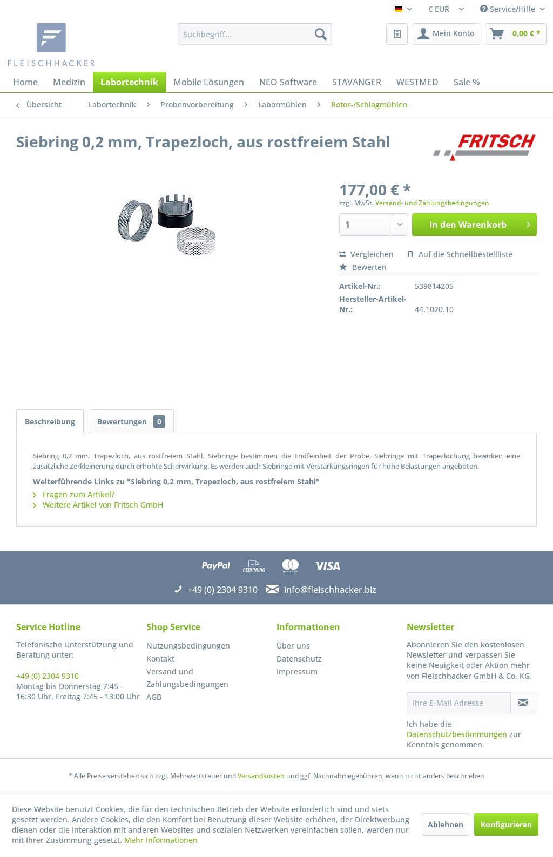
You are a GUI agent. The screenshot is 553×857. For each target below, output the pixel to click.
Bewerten (363, 267)
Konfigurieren (506, 824)
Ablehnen (445, 824)
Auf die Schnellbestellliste (459, 254)
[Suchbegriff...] (255, 34)
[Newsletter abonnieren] (523, 702)
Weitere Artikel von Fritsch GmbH (98, 505)
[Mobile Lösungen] (209, 82)
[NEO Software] (288, 82)
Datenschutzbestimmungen (457, 734)
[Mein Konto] (446, 34)
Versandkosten (261, 775)
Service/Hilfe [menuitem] (508, 9)
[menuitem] (255, 34)
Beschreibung (50, 421)
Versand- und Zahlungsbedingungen (432, 202)
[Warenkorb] (516, 34)
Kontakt (160, 658)
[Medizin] (69, 82)
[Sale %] (467, 82)
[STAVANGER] (357, 82)
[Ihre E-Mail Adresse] (459, 702)
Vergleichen (366, 254)
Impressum (297, 671)
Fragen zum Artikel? (73, 494)
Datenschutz (299, 658)
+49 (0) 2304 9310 (47, 676)
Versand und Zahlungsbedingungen (187, 678)
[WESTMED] (417, 82)
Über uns (293, 645)
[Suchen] (320, 34)
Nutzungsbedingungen (188, 645)
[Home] (25, 82)
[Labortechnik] (129, 82)
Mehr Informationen (161, 840)
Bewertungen (131, 421)
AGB (153, 697)
